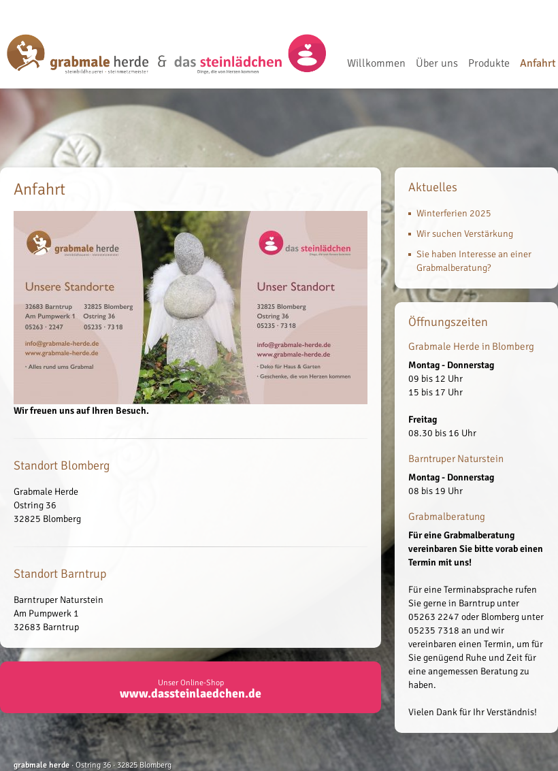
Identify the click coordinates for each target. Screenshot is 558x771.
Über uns (437, 64)
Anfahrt (538, 64)
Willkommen (376, 64)
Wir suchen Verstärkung (464, 234)
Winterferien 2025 (453, 213)
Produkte (489, 64)
